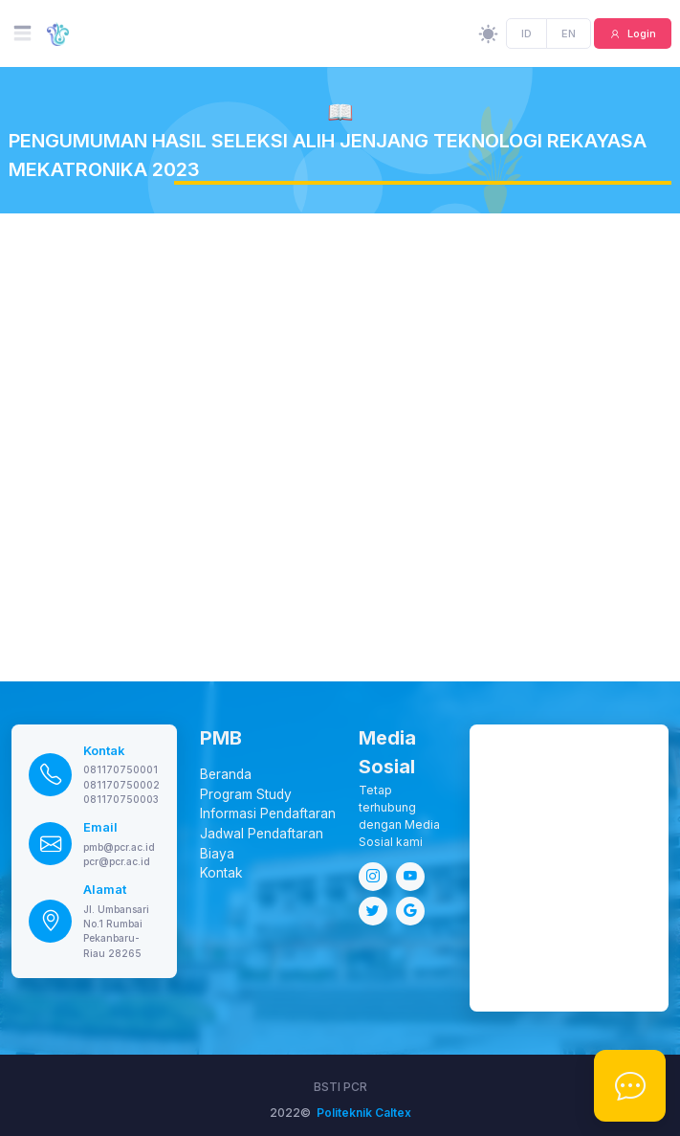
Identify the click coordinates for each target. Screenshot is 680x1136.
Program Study (246, 794)
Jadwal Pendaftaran (261, 833)
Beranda (226, 774)
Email (100, 827)
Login (640, 33)
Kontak (104, 751)
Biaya (217, 853)
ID (527, 33)
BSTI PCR (340, 1087)
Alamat (104, 889)
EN (568, 33)
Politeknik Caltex (364, 1112)
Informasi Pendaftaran (268, 813)
